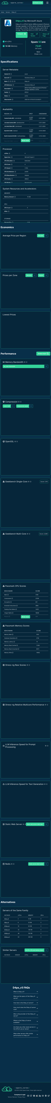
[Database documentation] (34, 1096)
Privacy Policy (21, 1097)
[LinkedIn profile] (40, 1096)
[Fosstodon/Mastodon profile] (46, 1096)
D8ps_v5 (6, 922)
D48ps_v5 (7, 933)
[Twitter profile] (49, 1096)
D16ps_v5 (7, 926)
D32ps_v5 (7, 929)
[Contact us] (28, 1096)
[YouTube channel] (43, 1096)
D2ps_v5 (6, 918)
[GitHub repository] (31, 1096)
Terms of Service (12, 1097)
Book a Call (37, 3)
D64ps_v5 (7, 937)
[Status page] (37, 1096)
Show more (25, 140)
